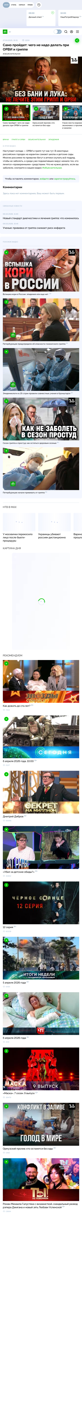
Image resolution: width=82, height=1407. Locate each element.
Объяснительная (37, 140)
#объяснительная (11, 54)
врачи (6, 140)
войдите (44, 178)
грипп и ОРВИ (18, 140)
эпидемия (53, 140)
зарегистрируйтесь (64, 178)
